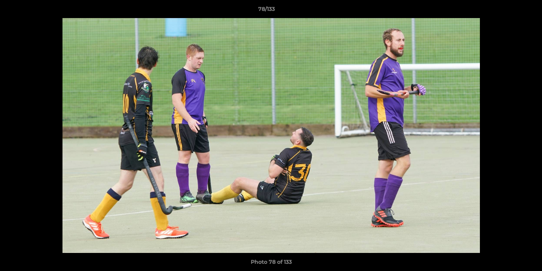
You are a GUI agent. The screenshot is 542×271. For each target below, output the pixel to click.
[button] (510, 11)
